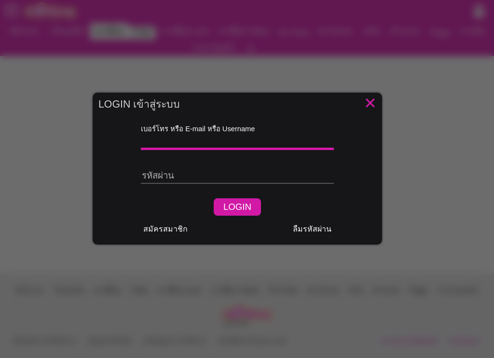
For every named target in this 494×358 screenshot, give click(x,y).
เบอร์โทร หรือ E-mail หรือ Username (198, 129)
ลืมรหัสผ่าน (312, 229)
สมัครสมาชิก (165, 229)
